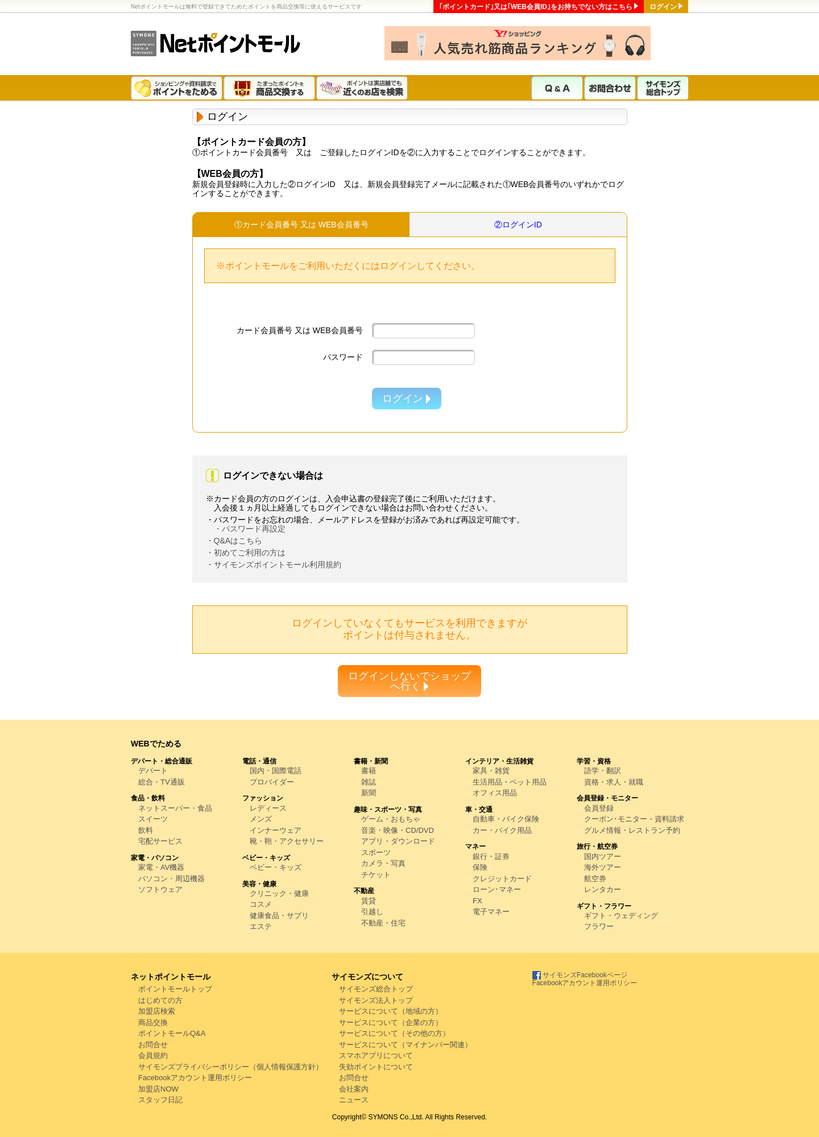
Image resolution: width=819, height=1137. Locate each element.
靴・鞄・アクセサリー (287, 841)
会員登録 (599, 808)
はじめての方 (160, 1000)
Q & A (556, 87)
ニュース (354, 1099)
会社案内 (354, 1089)
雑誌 (368, 782)
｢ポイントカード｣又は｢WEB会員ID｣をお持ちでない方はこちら (535, 7)
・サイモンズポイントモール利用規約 (273, 564)
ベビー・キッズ (275, 867)
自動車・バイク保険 (506, 819)
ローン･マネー (497, 889)
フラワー (599, 926)
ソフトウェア (160, 889)
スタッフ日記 (160, 1099)
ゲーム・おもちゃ (390, 819)
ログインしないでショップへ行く (409, 681)
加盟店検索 (156, 1011)
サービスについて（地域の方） (390, 1011)
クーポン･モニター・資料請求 (634, 819)
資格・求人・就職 (613, 782)
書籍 (368, 770)
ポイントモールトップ (175, 989)
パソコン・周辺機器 (171, 878)
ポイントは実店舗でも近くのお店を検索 (362, 87)
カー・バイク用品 (502, 830)
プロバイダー (272, 782)
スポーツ (376, 852)
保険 (480, 867)
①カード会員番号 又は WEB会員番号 (301, 224)
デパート (153, 770)
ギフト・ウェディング (621, 915)
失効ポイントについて (376, 1067)
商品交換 (153, 1022)
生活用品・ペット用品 (510, 782)
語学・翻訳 (602, 770)
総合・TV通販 (161, 782)
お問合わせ (609, 87)
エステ (261, 926)
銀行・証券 (491, 856)
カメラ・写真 (383, 863)
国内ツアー (602, 856)
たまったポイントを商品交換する (270, 87)
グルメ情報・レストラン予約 (632, 830)
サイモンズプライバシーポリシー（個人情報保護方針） (230, 1067)
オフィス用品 (495, 793)
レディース (268, 808)
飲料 (145, 830)
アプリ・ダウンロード (398, 841)
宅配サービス (160, 841)
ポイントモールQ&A (171, 1033)
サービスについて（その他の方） (394, 1033)
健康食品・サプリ (279, 915)
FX (477, 901)
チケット (376, 874)
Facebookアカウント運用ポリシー (195, 1077)
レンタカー (602, 889)
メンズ (261, 819)
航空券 (595, 878)
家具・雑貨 (491, 770)
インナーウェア (275, 830)
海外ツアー (602, 867)
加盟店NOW (158, 1089)
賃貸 (368, 901)
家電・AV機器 (161, 867)
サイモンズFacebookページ (579, 975)
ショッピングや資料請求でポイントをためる (177, 87)
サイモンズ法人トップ (376, 1000)
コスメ (261, 904)
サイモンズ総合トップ (662, 87)
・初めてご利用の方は (246, 552)
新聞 (368, 793)
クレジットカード (502, 878)
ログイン (663, 7)
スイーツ (153, 819)
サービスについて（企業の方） (390, 1022)
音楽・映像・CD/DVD (397, 830)
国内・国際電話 (275, 770)
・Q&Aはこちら (234, 540)
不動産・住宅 (383, 923)
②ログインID (518, 224)
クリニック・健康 (279, 893)
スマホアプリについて (376, 1055)
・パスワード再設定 (250, 528)
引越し (372, 911)
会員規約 (153, 1055)
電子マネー (491, 911)
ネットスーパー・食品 (175, 808)
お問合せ (153, 1044)
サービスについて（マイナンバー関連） (405, 1044)
